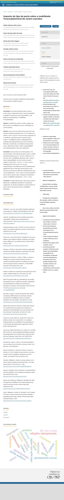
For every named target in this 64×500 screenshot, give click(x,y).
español (5, 431)
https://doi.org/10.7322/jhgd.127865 (16, 95)
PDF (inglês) (46, 26)
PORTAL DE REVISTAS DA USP (8, 2)
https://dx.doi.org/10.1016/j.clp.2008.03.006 (15, 249)
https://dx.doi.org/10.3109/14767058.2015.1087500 (17, 417)
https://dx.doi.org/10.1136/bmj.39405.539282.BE (16, 405)
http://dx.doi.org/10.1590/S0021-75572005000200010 (17, 229)
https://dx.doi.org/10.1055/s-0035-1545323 (14, 284)
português (6, 433)
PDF (56, 26)
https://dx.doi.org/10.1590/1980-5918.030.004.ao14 (17, 354)
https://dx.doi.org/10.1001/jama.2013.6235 (15, 392)
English (5, 428)
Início (5, 11)
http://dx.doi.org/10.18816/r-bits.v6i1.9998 (15, 330)
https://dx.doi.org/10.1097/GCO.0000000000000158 (17, 382)
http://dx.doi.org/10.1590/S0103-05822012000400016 (17, 318)
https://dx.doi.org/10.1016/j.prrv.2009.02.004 (15, 270)
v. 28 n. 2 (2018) (18, 11)
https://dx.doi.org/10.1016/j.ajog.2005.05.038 (15, 262)
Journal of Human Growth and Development (22, 5)
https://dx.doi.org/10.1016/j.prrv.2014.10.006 (15, 292)
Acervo (10, 11)
